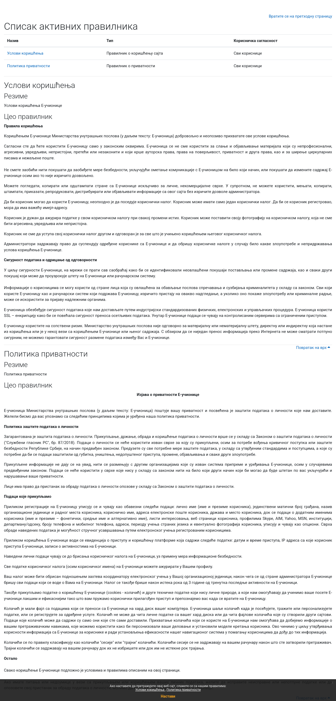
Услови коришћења (150, 690)
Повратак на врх (313, 347)
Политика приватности (183, 690)
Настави (168, 696)
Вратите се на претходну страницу (300, 16)
